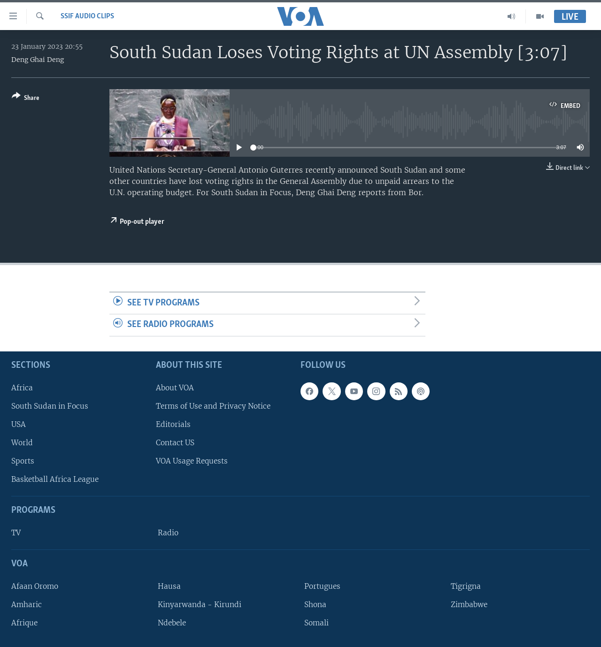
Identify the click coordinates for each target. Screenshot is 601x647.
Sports (22, 461)
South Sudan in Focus (49, 406)
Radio (168, 532)
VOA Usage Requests (192, 461)
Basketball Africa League (55, 479)
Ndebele (172, 622)
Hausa (169, 586)
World (22, 442)
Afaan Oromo (34, 586)
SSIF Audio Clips (87, 16)
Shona (315, 604)
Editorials (173, 424)
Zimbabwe (469, 604)
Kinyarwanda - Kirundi (199, 604)
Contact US (175, 442)
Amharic (26, 604)
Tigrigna (466, 586)
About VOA (175, 387)
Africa (22, 387)
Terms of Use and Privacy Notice (213, 406)
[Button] (25, 98)
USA (18, 424)
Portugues (322, 586)
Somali (316, 622)
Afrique (24, 622)
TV (16, 532)
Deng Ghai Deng (37, 59)
